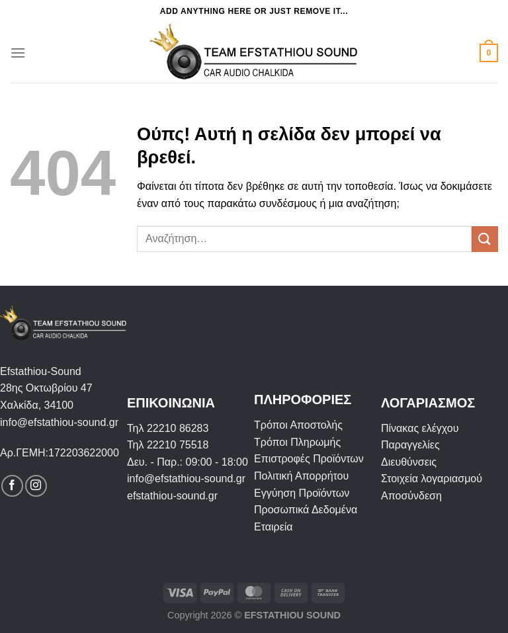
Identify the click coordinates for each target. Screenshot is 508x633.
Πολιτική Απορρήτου (301, 476)
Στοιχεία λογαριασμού (431, 478)
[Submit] (485, 239)
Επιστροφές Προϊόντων (309, 458)
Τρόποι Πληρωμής (297, 442)
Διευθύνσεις (409, 462)
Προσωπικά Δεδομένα (305, 509)
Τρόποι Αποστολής (298, 425)
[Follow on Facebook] (12, 486)
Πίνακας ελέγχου (419, 428)
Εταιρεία (273, 526)
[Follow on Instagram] (36, 486)
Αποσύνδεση (411, 495)
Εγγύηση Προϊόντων (301, 493)
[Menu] (18, 52)
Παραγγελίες (410, 444)
